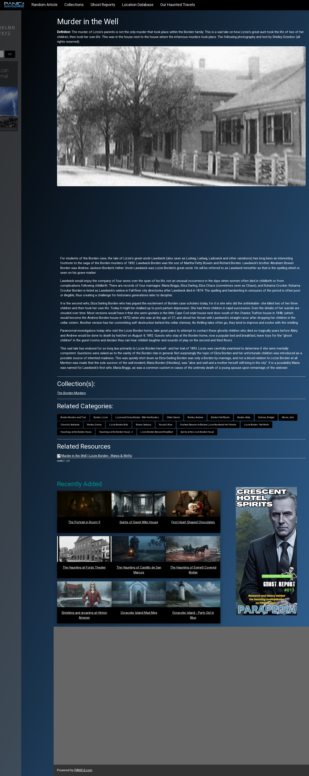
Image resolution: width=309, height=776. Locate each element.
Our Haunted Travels (177, 4)
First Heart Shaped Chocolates (193, 522)
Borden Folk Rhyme (220, 417)
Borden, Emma (94, 425)
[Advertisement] (181, 219)
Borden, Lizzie (101, 417)
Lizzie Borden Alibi (118, 425)
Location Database (137, 4)
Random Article (45, 4)
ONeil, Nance (173, 417)
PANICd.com (83, 770)
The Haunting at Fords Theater (84, 567)
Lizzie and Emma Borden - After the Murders (137, 417)
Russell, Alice (165, 425)
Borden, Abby (243, 417)
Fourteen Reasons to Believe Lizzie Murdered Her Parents (208, 425)
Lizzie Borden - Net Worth (256, 425)
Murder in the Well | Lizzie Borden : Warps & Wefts (96, 456)
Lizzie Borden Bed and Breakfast (157, 432)
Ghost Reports (103, 4)
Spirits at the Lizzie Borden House (197, 432)
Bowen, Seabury (143, 425)
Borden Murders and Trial (73, 417)
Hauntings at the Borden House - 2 (116, 432)
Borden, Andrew (195, 417)
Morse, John (288, 417)
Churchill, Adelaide (70, 425)
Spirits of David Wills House (139, 522)
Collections (74, 4)
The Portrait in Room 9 (84, 522)
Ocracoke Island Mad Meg (139, 613)
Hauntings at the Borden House (76, 432)
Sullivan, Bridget (266, 417)
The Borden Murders (71, 393)
